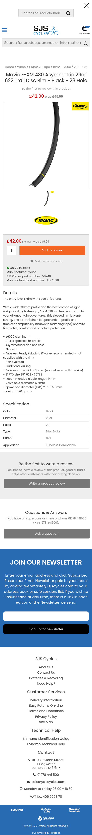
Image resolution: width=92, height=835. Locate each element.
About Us (46, 667)
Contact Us (46, 672)
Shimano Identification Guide (46, 738)
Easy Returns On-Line (46, 705)
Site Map (46, 722)
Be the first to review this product (45, 88)
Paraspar (55, 832)
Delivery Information (46, 700)
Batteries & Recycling (46, 678)
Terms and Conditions (46, 711)
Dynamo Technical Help (46, 744)
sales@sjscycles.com (48, 781)
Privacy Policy (46, 716)
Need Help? (46, 683)
